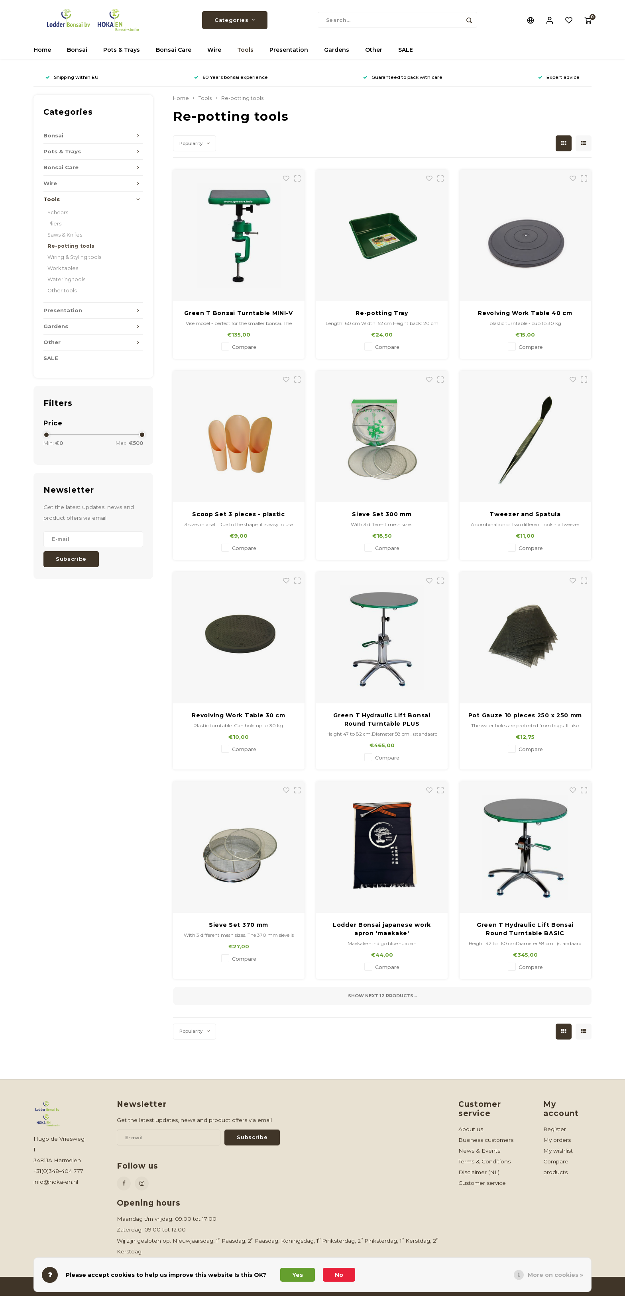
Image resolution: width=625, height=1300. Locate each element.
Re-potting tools (70, 250)
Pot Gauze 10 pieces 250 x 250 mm (525, 719)
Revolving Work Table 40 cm (525, 317)
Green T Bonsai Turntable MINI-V (238, 317)
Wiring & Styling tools (74, 261)
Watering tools (66, 283)
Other (373, 53)
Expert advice (559, 81)
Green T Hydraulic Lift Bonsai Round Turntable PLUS (381, 723)
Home (42, 53)
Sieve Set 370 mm (238, 928)
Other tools (62, 295)
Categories (234, 22)
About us (470, 1133)
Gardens (336, 53)
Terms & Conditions (484, 1165)
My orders (557, 1144)
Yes (297, 1274)
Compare (244, 351)
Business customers (485, 1144)
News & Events (479, 1154)
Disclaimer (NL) (478, 1176)
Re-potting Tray (382, 317)
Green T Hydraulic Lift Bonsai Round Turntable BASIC (525, 933)
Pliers (54, 228)
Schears (57, 216)
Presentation (288, 53)
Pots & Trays (121, 53)
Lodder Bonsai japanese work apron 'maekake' (382, 933)
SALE (405, 53)
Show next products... (382, 999)
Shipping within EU (71, 81)
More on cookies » (555, 1274)
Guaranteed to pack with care (402, 81)
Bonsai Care (173, 53)
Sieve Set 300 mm (381, 518)
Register (554, 1133)
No (339, 1274)
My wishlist (558, 1154)
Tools (245, 53)
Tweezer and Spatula (524, 518)
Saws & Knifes (64, 239)
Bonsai (77, 53)
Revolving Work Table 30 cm (238, 719)
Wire (214, 53)
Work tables (62, 272)
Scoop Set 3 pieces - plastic (238, 518)
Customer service (482, 1187)
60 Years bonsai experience (231, 81)
